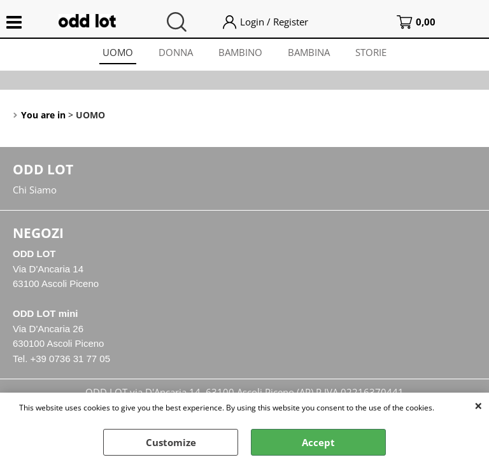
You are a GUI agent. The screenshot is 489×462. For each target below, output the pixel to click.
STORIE (370, 52)
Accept (318, 442)
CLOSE (478, 405)
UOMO (118, 52)
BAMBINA (309, 52)
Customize (171, 442)
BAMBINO (240, 52)
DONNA (176, 52)
